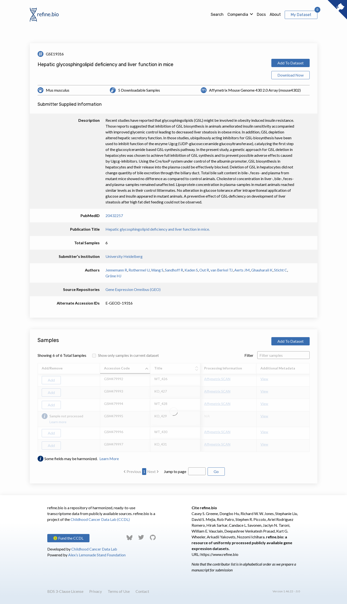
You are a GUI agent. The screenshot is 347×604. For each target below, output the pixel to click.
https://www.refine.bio (219, 554)
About (275, 14)
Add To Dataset (290, 63)
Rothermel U (139, 270)
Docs (261, 14)
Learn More (109, 458)
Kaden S (191, 270)
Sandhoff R (174, 270)
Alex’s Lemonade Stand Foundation (97, 554)
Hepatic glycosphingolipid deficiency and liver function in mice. (157, 229)
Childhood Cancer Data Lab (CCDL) (100, 519)
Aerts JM (242, 270)
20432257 (114, 215)
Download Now (290, 75)
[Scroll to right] (310, 407)
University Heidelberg (124, 256)
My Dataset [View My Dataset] (301, 14)
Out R (204, 270)
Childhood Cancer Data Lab (94, 549)
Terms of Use (119, 591)
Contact (142, 591)
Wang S (157, 270)
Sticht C (280, 270)
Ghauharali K (262, 270)
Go (216, 471)
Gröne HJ (113, 275)
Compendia (237, 14)
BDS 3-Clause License (65, 591)
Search (217, 14)
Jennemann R (116, 270)
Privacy (95, 591)
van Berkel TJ (221, 270)
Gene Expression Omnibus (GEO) (133, 289)
